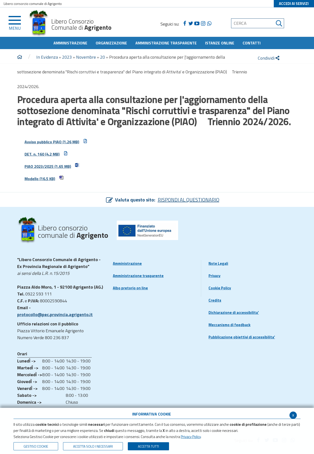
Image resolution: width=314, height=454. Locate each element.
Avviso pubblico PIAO (56, 141)
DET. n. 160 (46, 153)
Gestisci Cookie (36, 446)
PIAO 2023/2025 (52, 166)
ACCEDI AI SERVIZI (294, 3)
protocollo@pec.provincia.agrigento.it (55, 314)
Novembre (86, 57)
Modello (44, 178)
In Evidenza (47, 57)
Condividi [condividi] (268, 58)
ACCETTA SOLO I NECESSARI (93, 446)
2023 (67, 57)
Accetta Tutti (148, 446)
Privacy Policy (191, 437)
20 (102, 57)
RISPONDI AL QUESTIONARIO (188, 199)
